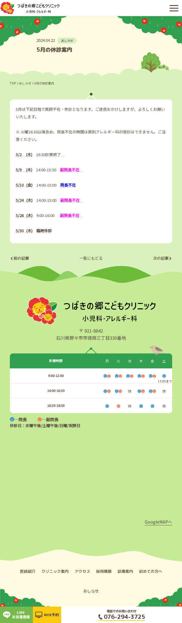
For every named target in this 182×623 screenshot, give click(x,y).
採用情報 (104, 571)
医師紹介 (28, 571)
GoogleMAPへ (158, 522)
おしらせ (25, 83)
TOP (13, 83)
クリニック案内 (55, 571)
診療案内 (125, 571)
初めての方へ (150, 571)
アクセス (82, 571)
